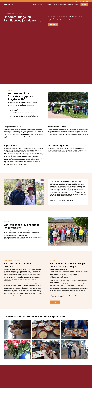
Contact (84, 4)
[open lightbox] (17, 331)
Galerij (76, 4)
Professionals (48, 4)
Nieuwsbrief (70, 4)
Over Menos (56, 4)
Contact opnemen (53, 24)
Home (34, 4)
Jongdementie (7, 13)
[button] (40, 4)
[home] (8, 4)
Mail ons (78, 1)
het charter (35, 162)
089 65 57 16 (85, 1)
